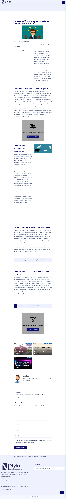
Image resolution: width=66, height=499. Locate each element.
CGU (2, 479)
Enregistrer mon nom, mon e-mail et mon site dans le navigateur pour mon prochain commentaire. (33, 441)
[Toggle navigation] (63, 2)
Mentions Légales (5, 481)
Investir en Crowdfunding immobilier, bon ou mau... (32, 394)
